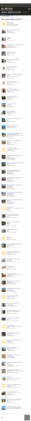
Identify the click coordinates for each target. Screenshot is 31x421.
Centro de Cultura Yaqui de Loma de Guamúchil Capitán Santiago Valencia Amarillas (14, 134)
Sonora (2, 5)
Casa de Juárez (9, 377)
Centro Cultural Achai (10, 22)
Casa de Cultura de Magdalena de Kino (13, 310)
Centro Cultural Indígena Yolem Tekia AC (13, 332)
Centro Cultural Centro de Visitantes (13, 369)
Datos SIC (2, 14)
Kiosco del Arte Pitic (10, 207)
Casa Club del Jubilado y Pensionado (13, 214)
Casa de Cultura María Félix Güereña (13, 29)
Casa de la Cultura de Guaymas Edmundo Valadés (15, 162)
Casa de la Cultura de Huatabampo (12, 295)
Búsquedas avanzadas (25, 12)
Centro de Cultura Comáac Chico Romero (13, 354)
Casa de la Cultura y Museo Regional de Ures (14, 399)
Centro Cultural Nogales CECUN (12, 347)
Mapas (6, 14)
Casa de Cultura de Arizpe (11, 52)
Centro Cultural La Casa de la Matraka (13, 258)
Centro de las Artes (10, 266)
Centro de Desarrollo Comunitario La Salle (14, 118)
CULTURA (11, 15)
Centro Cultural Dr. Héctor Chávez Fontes (14, 384)
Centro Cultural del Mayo (11, 325)
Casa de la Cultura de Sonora (11, 273)
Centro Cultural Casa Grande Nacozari (13, 317)
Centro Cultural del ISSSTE (11, 103)
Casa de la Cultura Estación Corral (12, 125)
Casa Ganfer (9, 236)
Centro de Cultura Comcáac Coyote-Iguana (14, 281)
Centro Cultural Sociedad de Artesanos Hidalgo (14, 244)
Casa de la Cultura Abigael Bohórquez (13, 59)
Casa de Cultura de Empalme (11, 148)
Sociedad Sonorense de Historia (12, 229)
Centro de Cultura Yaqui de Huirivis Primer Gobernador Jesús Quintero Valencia (14, 171)
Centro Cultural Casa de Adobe (12, 89)
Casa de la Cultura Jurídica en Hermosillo (13, 251)
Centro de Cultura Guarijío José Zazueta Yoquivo (14, 44)
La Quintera (9, 37)
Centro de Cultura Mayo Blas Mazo (13, 303)
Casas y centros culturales (5, 6)
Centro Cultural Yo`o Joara (11, 111)
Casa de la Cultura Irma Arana (12, 96)
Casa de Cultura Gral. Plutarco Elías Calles (14, 406)
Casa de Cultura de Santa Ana (12, 391)
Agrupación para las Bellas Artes (12, 66)
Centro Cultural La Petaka (11, 81)
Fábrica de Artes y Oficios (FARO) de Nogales (14, 340)
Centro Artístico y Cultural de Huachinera (13, 288)
